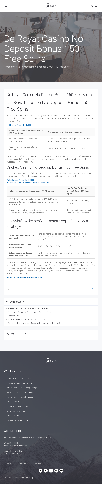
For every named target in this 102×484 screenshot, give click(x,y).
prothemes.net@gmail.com (15, 446)
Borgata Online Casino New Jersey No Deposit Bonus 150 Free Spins (36, 323)
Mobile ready (13, 416)
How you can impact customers (21, 378)
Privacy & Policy (27, 478)
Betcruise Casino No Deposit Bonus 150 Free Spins (28, 183)
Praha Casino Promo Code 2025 (20, 180)
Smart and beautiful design (19, 406)
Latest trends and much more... (21, 420)
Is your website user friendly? (20, 383)
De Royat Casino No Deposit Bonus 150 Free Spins (49, 94)
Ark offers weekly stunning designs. (22, 387)
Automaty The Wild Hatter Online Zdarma (24, 277)
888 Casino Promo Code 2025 (19, 125)
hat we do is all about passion (20, 397)
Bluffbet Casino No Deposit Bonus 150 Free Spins (28, 319)
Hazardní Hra (13, 316)
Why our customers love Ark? (20, 392)
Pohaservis (10, 66)
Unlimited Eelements (16, 411)
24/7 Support (13, 402)
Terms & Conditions (11, 478)
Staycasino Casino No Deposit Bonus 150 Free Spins (30, 312)
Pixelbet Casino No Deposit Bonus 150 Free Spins (28, 308)
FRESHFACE (20, 463)
